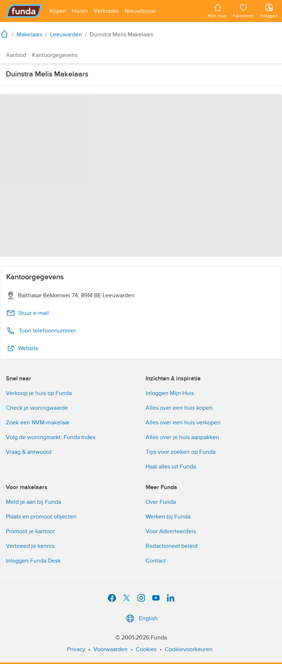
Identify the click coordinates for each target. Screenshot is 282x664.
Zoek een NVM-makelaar (37, 422)
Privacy (76, 649)
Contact (156, 560)
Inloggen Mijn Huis (170, 393)
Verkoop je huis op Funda (39, 393)
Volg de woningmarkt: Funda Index (51, 437)
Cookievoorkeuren (189, 649)
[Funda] (24, 11)
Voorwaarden (110, 649)
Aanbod (16, 55)
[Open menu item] (58, 11)
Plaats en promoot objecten (41, 516)
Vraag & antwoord (28, 452)
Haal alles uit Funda (171, 466)
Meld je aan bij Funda (33, 502)
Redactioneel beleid (171, 546)
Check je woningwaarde (37, 408)
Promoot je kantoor (30, 531)
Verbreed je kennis (30, 546)
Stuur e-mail (27, 313)
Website (22, 348)
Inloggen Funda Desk (33, 560)
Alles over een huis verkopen (183, 422)
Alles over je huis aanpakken (182, 437)
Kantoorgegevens (55, 55)
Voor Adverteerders (171, 531)
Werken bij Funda (168, 516)
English (141, 618)
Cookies (146, 649)
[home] (6, 33)
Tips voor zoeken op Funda (180, 452)
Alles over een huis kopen (179, 408)
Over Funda (161, 502)
